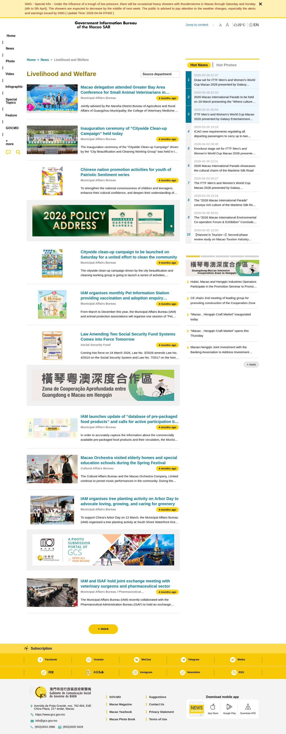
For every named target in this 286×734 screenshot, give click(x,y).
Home (31, 47)
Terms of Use (158, 707)
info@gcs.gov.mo (46, 708)
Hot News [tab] (199, 53)
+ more (251, 352)
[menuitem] (52, 36)
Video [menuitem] (86, 35)
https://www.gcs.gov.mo (50, 702)
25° (241, 25)
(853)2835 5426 (73, 714)
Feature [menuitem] (158, 35)
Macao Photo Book (122, 707)
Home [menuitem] (35, 35)
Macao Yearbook (120, 699)
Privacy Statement (161, 699)
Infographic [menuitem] (106, 35)
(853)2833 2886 (45, 714)
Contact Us (156, 692)
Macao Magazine (120, 692)
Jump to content (197, 24)
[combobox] (160, 62)
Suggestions (157, 684)
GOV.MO (115, 684)
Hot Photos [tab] (226, 53)
